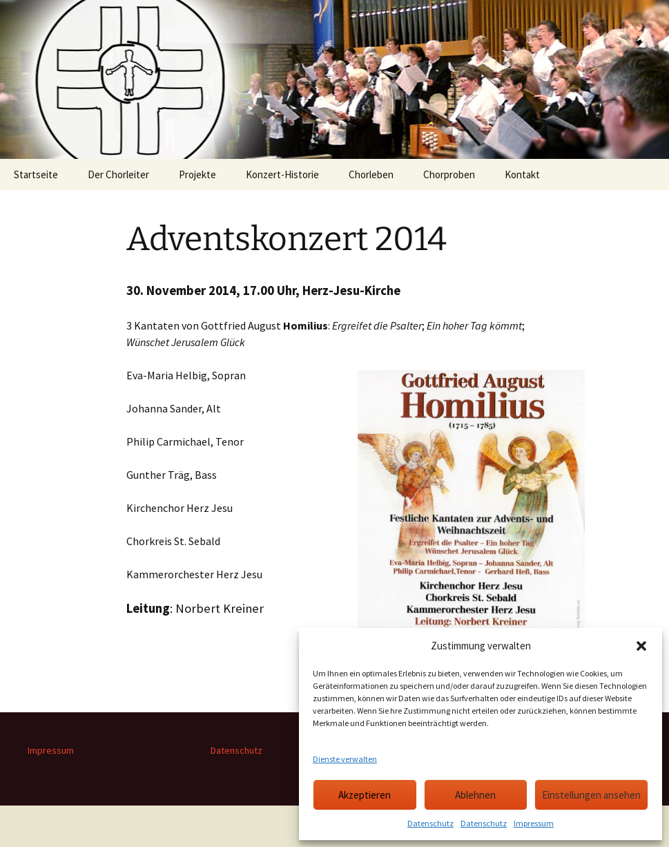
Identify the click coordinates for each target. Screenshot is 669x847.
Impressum (534, 823)
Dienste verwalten (345, 759)
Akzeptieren (364, 794)
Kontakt (522, 174)
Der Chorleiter (118, 174)
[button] (641, 646)
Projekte (197, 174)
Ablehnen (475, 794)
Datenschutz (430, 823)
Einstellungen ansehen (591, 794)
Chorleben (371, 174)
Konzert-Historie (282, 174)
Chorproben (449, 174)
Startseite (36, 174)
